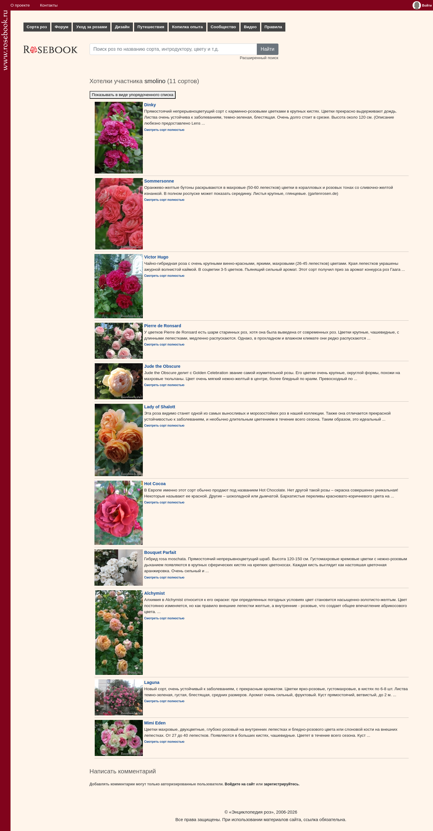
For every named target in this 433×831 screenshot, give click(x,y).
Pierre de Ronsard (162, 325)
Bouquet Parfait (160, 552)
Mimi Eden (155, 723)
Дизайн (122, 27)
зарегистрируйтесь (281, 784)
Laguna (152, 682)
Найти (268, 49)
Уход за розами (91, 27)
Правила (273, 27)
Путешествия (150, 27)
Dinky (150, 104)
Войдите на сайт (240, 784)
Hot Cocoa (155, 483)
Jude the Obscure (162, 366)
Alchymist (154, 593)
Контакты (49, 5)
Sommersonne (159, 181)
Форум (61, 27)
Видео (250, 27)
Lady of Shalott (159, 406)
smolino (154, 81)
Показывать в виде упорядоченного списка (133, 94)
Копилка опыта (187, 27)
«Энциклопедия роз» (251, 811)
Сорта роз (37, 27)
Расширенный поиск (259, 58)
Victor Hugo (156, 257)
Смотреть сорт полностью (164, 129)
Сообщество (223, 27)
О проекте (20, 5)
